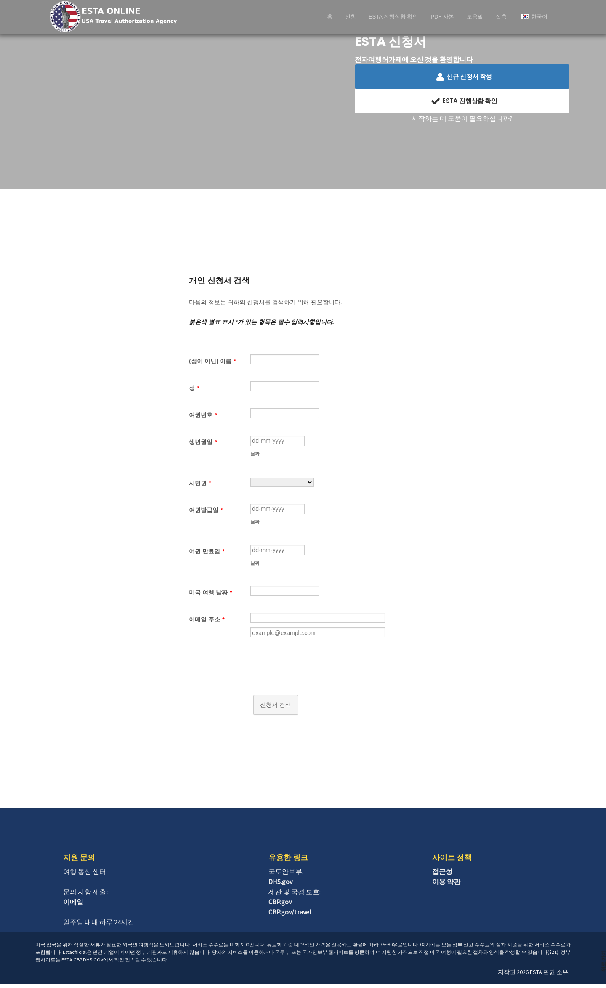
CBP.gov (280, 905)
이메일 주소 (206, 623)
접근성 (442, 875)
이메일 (73, 905)
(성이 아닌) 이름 (212, 361)
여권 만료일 (206, 553)
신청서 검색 (275, 708)
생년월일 (203, 441)
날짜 (255, 454)
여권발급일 (206, 511)
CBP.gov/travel (289, 915)
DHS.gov (280, 885)
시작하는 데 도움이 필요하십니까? (462, 118)
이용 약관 (446, 885)
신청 (350, 16)
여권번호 (203, 415)
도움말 (475, 16)
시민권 (200, 484)
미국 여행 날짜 (210, 596)
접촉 (501, 16)
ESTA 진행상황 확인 (393, 16)
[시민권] (282, 483)
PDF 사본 (442, 16)
